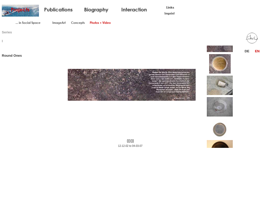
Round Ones (12, 55)
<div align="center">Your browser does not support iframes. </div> (130, 84)
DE (247, 51)
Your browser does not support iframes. (222, 96)
